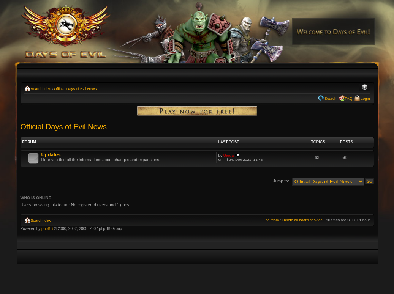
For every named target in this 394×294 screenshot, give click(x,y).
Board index (41, 88)
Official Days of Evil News (75, 88)
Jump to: (281, 181)
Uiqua (228, 155)
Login (365, 98)
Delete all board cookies (302, 220)
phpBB (47, 228)
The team (271, 220)
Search (330, 98)
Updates (51, 154)
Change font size (364, 87)
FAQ (349, 98)
